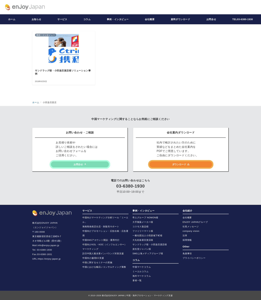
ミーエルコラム (140, 271)
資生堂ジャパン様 (141, 249)
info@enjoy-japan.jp (48, 245)
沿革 (185, 235)
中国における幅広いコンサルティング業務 (104, 267)
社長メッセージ (191, 226)
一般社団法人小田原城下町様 (147, 235)
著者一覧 (137, 280)
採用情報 (187, 240)
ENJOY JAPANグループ (195, 222)
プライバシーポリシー (194, 258)
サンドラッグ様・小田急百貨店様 (149, 244)
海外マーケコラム (141, 276)
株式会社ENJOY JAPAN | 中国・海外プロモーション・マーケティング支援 (137, 295)
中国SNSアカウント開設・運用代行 (100, 240)
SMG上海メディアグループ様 (147, 253)
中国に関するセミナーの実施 (97, 262)
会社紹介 (187, 210)
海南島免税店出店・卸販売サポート (100, 226)
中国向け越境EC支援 (93, 258)
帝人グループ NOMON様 (145, 217)
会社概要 (187, 217)
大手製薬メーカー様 (142, 222)
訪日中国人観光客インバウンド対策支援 (103, 253)
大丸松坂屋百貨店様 (142, 240)
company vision (191, 231)
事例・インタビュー (143, 210)
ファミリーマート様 (142, 231)
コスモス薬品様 (140, 226)
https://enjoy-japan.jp (49, 259)
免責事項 (187, 253)
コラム (136, 260)
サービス (87, 210)
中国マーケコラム (141, 267)
